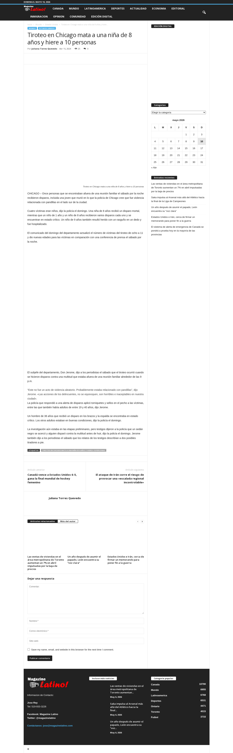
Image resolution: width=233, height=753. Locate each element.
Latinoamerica (95, 8)
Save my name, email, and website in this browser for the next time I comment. (72, 649)
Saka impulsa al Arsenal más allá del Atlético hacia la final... (126, 707)
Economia (159, 8)
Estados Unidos (51, 24)
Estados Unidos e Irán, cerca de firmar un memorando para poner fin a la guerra (126, 559)
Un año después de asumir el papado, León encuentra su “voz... (126, 725)
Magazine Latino (49, 714)
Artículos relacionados (42, 521)
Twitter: (31, 718)
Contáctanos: (35, 725)
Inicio (29, 24)
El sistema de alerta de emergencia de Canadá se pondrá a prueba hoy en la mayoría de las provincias (177, 230)
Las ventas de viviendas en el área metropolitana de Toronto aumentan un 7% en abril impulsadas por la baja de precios (45, 563)
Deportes (118, 8)
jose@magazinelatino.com (58, 725)
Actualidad (138, 8)
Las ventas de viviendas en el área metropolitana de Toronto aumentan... (127, 689)
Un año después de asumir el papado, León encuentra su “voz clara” (84, 559)
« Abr (154, 167)
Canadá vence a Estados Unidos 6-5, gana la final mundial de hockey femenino (52, 478)
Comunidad (78, 16)
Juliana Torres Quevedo (44, 48)
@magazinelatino (46, 718)
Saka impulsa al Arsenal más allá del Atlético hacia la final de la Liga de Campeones (177, 199)
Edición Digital (101, 16)
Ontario (155, 706)
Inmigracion (39, 16)
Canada (58, 8)
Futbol (154, 717)
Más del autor (67, 521)
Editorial (178, 8)
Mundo (74, 8)
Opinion (58, 16)
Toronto (155, 711)
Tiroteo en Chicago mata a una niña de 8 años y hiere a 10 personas (73, 450)
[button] (204, 13)
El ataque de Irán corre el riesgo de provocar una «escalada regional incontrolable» (120, 478)
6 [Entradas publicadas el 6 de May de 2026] (171, 141)
